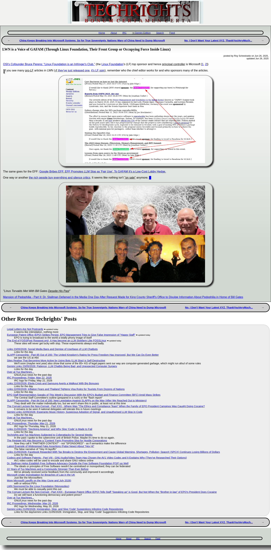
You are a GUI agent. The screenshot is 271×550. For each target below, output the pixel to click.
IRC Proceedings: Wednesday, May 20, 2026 (32, 503)
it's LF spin (98, 70)
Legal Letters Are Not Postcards (25, 329)
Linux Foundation (112, 64)
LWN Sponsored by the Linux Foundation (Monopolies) (38, 486)
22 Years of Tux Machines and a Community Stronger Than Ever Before (47, 469)
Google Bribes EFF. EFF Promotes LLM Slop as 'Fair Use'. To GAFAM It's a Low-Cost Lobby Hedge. (102, 171)
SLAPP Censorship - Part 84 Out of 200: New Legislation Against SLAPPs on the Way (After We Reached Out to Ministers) (77, 400)
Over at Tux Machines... (20, 372)
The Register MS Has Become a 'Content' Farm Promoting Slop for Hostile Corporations (57, 440)
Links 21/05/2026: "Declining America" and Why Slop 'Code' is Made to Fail (49, 429)
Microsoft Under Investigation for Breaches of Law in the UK (41, 474)
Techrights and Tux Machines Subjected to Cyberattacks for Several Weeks (50, 434)
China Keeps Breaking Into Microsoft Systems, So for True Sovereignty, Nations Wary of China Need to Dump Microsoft (92, 40)
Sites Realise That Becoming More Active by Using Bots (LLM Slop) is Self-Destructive (56, 360)
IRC (124, 32)
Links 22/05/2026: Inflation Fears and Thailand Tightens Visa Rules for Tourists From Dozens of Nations (66, 389)
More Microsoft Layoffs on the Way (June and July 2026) (39, 480)
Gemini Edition (143, 32)
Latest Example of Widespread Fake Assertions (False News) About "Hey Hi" (50, 446)
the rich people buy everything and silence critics (59, 177)
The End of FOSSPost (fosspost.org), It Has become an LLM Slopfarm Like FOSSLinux (56, 340)
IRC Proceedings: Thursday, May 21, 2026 (31, 423)
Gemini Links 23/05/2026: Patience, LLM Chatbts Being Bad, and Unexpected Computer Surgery (62, 366)
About (114, 32)
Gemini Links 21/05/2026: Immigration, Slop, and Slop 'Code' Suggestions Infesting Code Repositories (65, 509)
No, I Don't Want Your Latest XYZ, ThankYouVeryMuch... (218, 40)
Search (160, 32)
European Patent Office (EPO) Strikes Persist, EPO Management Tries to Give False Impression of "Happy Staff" (71, 334)
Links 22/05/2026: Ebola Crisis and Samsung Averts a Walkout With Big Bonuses (53, 383)
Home (102, 32)
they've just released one (74, 70)
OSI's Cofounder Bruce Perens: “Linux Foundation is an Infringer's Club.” (49, 64)
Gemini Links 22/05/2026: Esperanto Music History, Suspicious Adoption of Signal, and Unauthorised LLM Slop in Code (74, 412)
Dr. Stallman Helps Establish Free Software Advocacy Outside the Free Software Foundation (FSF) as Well (67, 463)
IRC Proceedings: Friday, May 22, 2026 (29, 377)
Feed (172, 32)
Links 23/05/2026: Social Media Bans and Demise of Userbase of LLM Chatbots (52, 349)
